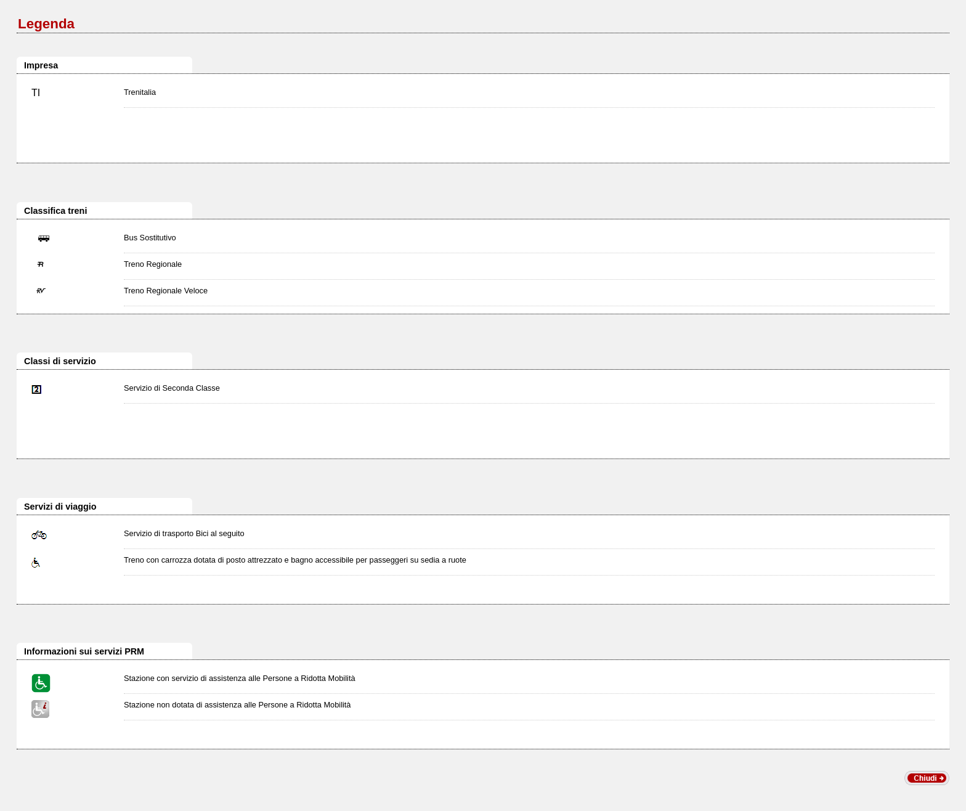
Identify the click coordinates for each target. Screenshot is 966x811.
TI (35, 93)
